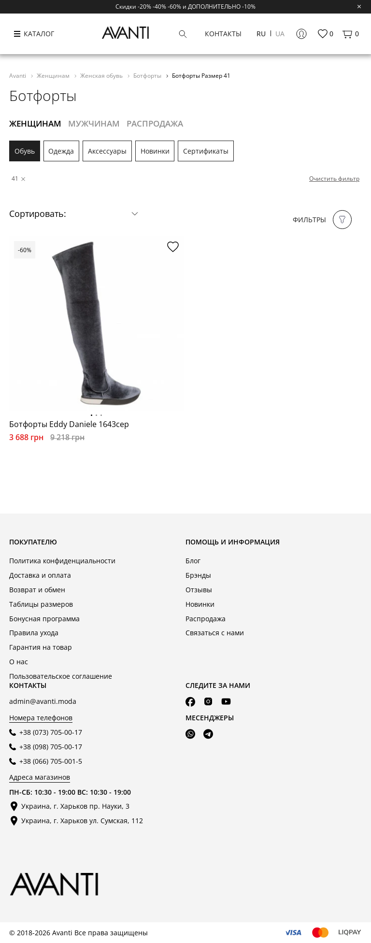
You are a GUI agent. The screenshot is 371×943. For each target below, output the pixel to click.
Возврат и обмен (37, 589)
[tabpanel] (96, 323)
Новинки (155, 151)
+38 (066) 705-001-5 (50, 761)
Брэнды (198, 575)
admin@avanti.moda (42, 701)
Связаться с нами (215, 632)
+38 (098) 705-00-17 (50, 746)
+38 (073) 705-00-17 (50, 732)
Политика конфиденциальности (62, 560)
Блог (193, 560)
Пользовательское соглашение (60, 676)
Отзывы (199, 589)
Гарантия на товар (40, 647)
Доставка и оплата (40, 575)
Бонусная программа (44, 618)
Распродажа (206, 618)
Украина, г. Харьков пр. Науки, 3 (75, 806)
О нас (18, 661)
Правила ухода (33, 632)
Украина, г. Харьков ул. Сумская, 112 (82, 820)
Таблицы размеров (41, 604)
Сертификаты (205, 151)
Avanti (18, 75)
